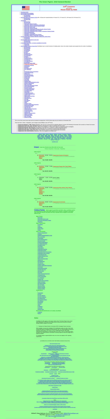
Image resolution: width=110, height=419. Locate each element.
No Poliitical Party (41, 298)
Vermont (55, 138)
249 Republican (27, 18)
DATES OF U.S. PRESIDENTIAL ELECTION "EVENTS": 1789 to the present (55, 357)
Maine (38, 136)
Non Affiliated (40, 301)
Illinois (52, 135)
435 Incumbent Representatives (27, 14)
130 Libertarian (27, 50)
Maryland (42, 136)
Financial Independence (43, 242)
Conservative (40, 238)
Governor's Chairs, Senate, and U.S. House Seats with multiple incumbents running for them (54, 382)
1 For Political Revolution (29, 89)
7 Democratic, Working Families (30, 23)
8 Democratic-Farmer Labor (29, 63)
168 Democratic (27, 22)
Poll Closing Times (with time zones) (54, 364)
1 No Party (26, 99)
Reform (39, 230)
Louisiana (70, 135)
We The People (41, 284)
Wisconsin (53, 139)
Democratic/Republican (42, 239)
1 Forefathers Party (28, 90)
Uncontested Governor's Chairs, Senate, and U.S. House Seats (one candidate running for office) (55, 381)
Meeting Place (51, 353)
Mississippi (62, 136)
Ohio (44, 137)
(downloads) (55, 409)
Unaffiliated (40, 306)
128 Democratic (27, 41)
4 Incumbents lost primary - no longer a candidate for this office (33, 43)
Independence (41, 247)
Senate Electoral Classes (54, 389)
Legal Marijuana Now (42, 254)
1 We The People (27, 116)
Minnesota (57, 136)
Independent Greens (42, 250)
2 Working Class (27, 81)
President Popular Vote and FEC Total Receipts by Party (55, 345)
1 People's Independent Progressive (31, 104)
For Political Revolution (42, 243)
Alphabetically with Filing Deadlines (58, 362)
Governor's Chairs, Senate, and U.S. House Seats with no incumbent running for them (55, 380)
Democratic (40, 217)
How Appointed (44, 353)
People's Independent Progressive (45, 265)
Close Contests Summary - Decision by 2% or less (55, 349)
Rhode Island (62, 137)
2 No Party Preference (28, 74)
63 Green (26, 52)
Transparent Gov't (41, 275)
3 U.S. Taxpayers (27, 69)
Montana (70, 136)
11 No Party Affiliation (28, 61)
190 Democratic (27, 19)
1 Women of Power (28, 117)
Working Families (41, 288)
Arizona (47, 134)
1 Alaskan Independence (29, 83)
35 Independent (27, 53)
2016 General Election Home (55, 343)
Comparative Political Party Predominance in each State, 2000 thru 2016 (55, 398)
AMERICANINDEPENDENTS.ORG (45, 235)
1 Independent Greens (28, 92)
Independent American (42, 249)
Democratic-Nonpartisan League (44, 220)
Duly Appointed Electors (55, 354)
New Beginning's (41, 261)
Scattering (40, 312)
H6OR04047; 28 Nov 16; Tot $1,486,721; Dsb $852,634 (65, 188)
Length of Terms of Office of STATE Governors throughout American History (54, 402)
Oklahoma (48, 137)
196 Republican (27, 40)
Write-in (39, 313)
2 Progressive (27, 78)
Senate (55, 373)
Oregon (52, 137)
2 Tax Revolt (26, 79)
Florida (39, 135)
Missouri (66, 136)
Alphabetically (47, 362)
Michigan (52, 136)
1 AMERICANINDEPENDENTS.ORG (31, 82)
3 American (26, 67)
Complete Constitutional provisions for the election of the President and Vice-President (54, 406)
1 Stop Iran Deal (27, 107)
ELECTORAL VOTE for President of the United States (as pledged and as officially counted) (54, 359)
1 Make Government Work (29, 96)
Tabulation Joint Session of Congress (62, 353)
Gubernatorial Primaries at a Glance (48, 378)
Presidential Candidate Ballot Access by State (66, 371)
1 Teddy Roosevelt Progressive (30, 108)
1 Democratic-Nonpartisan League (31, 85)
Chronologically (47, 363)
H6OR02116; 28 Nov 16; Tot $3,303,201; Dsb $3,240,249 (65, 167)
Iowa (58, 135)
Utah (52, 138)
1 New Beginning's (27, 98)
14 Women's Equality (28, 58)
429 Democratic (27, 48)
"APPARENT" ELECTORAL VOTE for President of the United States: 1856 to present (55, 358)
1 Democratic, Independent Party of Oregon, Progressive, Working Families (39, 31)
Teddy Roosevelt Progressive (44, 273)
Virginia (59, 138)
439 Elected (23, 20)
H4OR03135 (57, 178)
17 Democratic (27, 38)
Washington (63, 138)
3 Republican (26, 44)
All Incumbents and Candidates (27, 13)
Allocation (55, 352)
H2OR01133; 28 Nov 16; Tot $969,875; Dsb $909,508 (64, 156)
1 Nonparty (26, 101)
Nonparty (40, 303)
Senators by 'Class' (54, 375)
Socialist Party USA (42, 269)
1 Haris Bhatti (26, 91)
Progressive (40, 267)
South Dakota (40, 138)
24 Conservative (27, 55)
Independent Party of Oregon (44, 253)
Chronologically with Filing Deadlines (58, 363)
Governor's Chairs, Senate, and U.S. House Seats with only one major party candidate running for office (54, 383)
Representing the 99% (42, 268)
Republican (40, 221)
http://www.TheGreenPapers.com (56, 416)
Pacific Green (40, 228)
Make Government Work (43, 258)
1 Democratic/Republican (29, 32)
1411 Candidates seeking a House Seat (29, 46)
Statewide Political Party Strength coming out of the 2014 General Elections (54, 391)
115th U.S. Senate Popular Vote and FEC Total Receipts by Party (55, 346)
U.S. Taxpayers (41, 277)
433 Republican (27, 47)
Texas (49, 138)
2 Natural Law (27, 73)
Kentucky (65, 135)
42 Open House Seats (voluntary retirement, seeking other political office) (35, 36)
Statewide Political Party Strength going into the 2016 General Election (55, 390)
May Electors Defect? (55, 356)
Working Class (41, 309)
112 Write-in (26, 51)
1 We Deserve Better (28, 115)
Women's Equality (41, 287)
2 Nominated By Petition (29, 75)
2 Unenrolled (26, 80)
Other (39, 305)
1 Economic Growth (28, 87)
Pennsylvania (56, 137)
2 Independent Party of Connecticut (31, 71)
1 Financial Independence (29, 88)
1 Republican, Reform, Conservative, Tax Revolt (33, 35)
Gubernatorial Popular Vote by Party (54, 347)
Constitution (40, 224)
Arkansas (51, 134)
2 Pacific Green (27, 76)
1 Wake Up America (28, 114)
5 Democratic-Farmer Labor (29, 27)
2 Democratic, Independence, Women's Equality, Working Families (37, 29)
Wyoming (57, 139)
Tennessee (46, 138)
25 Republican (27, 37)
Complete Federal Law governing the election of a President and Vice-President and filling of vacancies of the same (55, 407)
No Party (39, 294)
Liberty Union (40, 257)
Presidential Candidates (40, 371)
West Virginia (69, 138)
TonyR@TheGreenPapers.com (62, 414)
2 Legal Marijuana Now (28, 72)
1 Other (25, 102)
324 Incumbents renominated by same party (30, 39)
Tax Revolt (40, 272)
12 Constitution (27, 60)
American (40, 234)
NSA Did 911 (40, 262)
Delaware (69, 134)
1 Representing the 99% (29, 105)
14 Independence (27, 57)
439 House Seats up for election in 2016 (29, 17)
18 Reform (26, 56)
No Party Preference (42, 297)
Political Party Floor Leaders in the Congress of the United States (54, 400)
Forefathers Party (41, 245)
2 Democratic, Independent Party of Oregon (33, 30)
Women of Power (41, 286)
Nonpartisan (40, 302)
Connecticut (64, 134)
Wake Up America (41, 282)
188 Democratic (27, 16)
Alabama (40, 134)
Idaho (49, 135)
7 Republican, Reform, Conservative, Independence (34, 24)
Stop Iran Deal (41, 271)
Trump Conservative (42, 276)
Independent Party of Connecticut (44, 251)
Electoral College (62, 367)
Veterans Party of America (43, 280)
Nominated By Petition (42, 299)
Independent (40, 293)
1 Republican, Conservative (29, 33)
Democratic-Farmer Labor (43, 219)
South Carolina (68, 137)
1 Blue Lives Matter (28, 84)
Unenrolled (40, 308)
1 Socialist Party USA (28, 106)
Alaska (44, 134)
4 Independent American (29, 65)
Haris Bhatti (40, 246)
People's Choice (41, 264)
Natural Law (40, 260)
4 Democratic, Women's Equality (30, 28)
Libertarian (40, 227)
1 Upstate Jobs (27, 112)
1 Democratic (26, 45)
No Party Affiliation (41, 295)
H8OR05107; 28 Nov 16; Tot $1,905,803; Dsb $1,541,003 (65, 203)
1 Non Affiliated (27, 100)
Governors (51, 373)
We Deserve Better (42, 283)
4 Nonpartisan (27, 66)
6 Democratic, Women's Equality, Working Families (34, 26)
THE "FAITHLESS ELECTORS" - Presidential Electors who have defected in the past (55, 355)
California (55, 134)
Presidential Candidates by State (51, 371)
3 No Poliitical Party (28, 68)
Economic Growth (41, 241)
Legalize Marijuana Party (43, 256)
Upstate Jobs (40, 279)
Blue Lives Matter (41, 236)
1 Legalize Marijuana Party (29, 93)
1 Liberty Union (27, 95)
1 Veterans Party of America (29, 113)
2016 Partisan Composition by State (54, 385)
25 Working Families (28, 54)
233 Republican (27, 21)
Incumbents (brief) (24, 12)
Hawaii (46, 135)
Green (39, 225)
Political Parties (39, 210)
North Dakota (40, 137)
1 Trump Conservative (28, 110)
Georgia (42, 135)
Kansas (61, 135)
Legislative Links (55, 141)
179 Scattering (27, 49)
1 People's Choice (27, 103)
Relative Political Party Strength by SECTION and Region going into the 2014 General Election (55, 393)
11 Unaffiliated (27, 62)
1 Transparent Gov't (28, 109)
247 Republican (27, 15)
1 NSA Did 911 (27, 97)
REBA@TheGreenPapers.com (71, 413)
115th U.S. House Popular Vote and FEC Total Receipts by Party (54, 348)
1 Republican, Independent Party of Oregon (33, 34)
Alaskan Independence (42, 232)
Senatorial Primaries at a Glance (62, 378)
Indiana (55, 135)
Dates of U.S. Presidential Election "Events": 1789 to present (55, 404)
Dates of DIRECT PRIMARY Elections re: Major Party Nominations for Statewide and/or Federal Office (55, 401)
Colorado (59, 134)
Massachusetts (47, 136)
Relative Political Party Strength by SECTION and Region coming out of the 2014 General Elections (55, 394)
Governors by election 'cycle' (55, 376)
